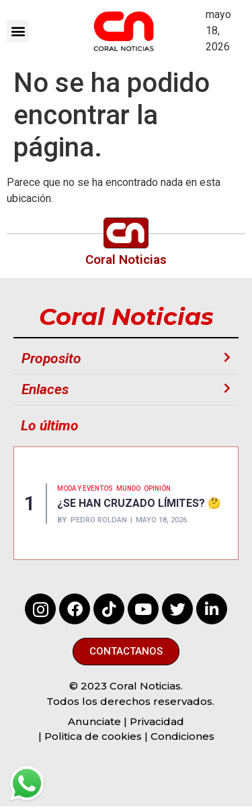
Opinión (157, 488)
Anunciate (94, 721)
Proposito (51, 358)
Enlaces (45, 389)
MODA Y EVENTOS (85, 488)
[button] (18, 31)
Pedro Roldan (99, 520)
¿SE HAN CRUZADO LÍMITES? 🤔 (139, 503)
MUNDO (128, 488)
